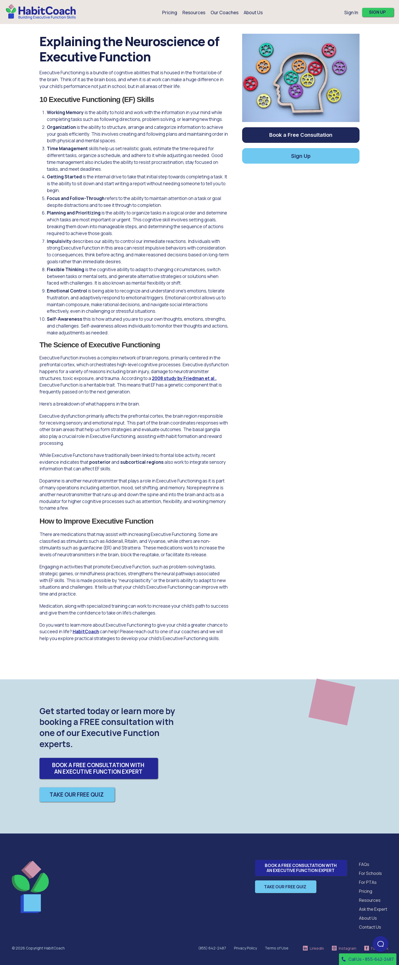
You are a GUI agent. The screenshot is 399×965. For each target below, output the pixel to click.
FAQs (364, 864)
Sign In (351, 12)
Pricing (169, 12)
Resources (370, 900)
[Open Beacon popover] (380, 944)
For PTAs (368, 882)
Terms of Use (276, 948)
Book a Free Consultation (300, 135)
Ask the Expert (373, 909)
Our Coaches (224, 12)
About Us (368, 918)
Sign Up (301, 156)
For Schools (370, 873)
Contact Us (370, 927)
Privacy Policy (245, 948)
